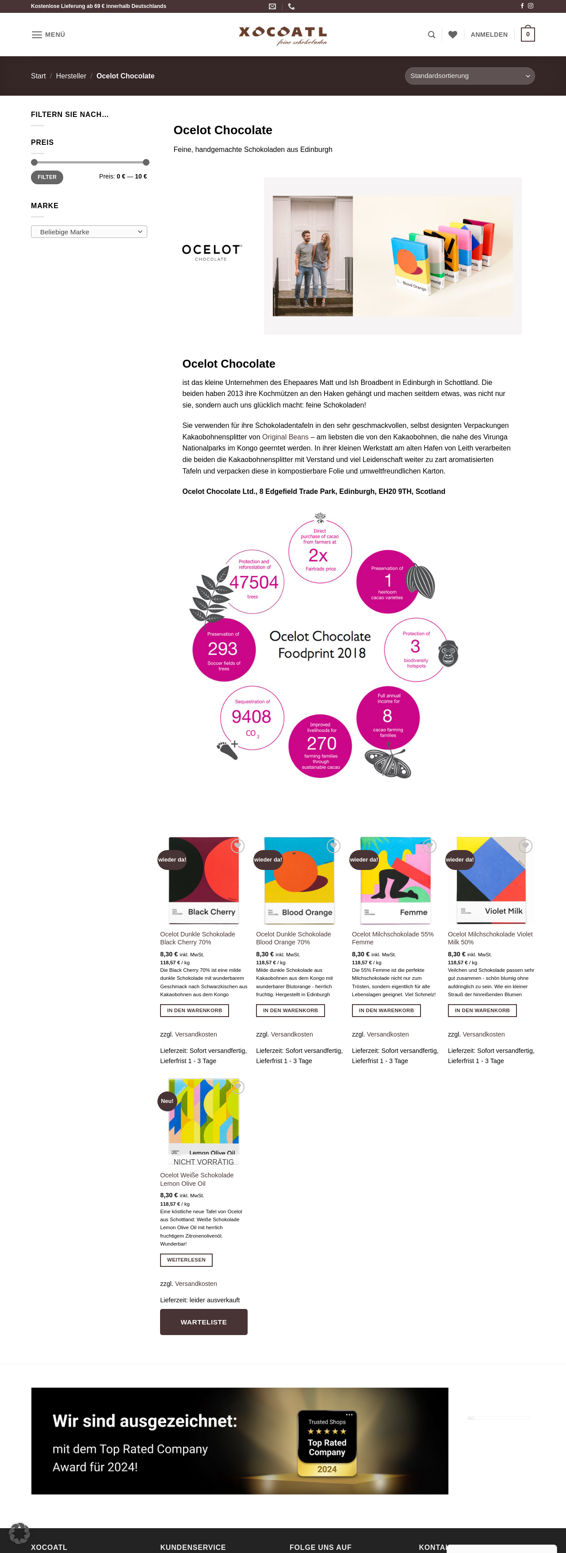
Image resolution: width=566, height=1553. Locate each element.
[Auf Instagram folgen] (530, 6)
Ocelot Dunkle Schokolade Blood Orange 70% (293, 938)
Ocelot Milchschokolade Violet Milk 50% (490, 938)
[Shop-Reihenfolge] (470, 76)
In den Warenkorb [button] (194, 1010)
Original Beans (286, 437)
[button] (48, 35)
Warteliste (204, 1322)
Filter (47, 177)
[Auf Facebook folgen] (522, 6)
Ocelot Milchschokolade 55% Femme (393, 938)
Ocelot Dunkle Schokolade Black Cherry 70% (197, 938)
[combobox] (89, 231)
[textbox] (87, 232)
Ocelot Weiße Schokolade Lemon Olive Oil (196, 1179)
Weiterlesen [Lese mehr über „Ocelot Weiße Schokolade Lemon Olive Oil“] (186, 1259)
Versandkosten (196, 1034)
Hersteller (71, 76)
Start (38, 76)
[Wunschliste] (452, 34)
